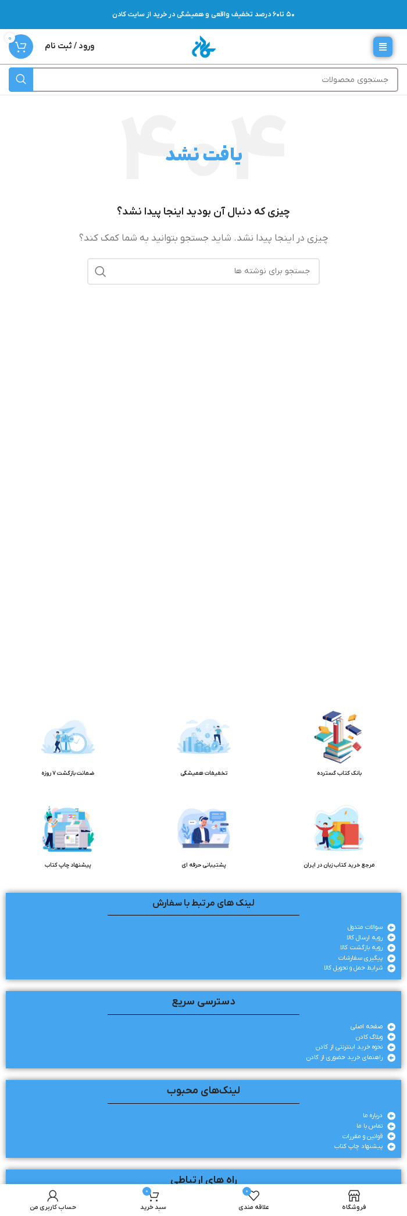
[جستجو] (203, 79)
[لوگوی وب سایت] (203, 46)
